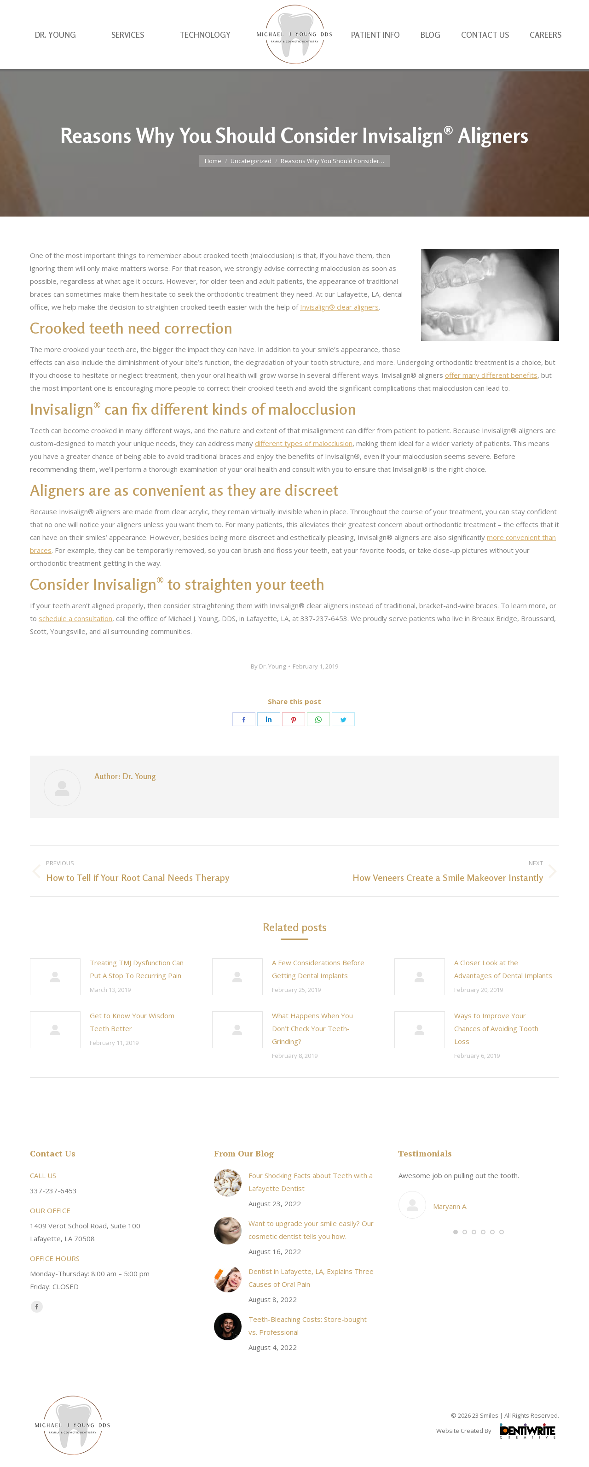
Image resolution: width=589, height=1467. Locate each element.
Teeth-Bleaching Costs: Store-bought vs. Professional (307, 1325)
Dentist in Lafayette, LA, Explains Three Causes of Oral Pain (311, 1278)
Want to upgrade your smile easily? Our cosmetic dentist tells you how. (311, 1230)
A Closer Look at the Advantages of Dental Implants (503, 969)
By (268, 666)
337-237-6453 (510, 9)
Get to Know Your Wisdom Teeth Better (132, 1022)
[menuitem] (55, 53)
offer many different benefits (491, 375)
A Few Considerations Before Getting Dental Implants (318, 969)
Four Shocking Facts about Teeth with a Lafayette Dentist (310, 1182)
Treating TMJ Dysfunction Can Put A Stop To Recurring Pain (137, 969)
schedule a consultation (75, 618)
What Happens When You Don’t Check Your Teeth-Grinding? (312, 1028)
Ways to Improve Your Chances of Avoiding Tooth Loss (496, 1028)
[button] (455, 1232)
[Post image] (55, 976)
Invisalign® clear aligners (339, 306)
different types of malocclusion (303, 443)
